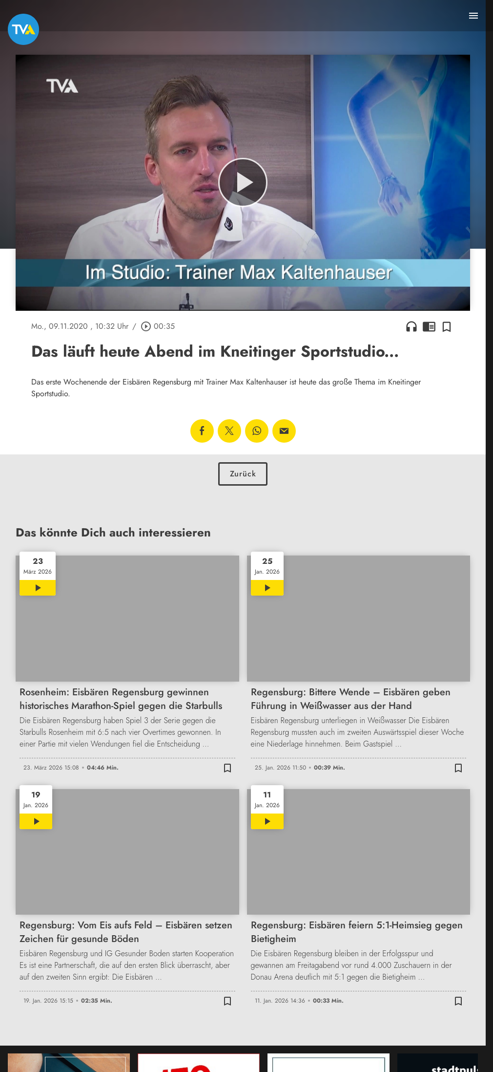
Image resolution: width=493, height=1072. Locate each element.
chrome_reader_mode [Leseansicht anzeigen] (429, 326)
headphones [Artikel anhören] (411, 326)
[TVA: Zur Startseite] (23, 29)
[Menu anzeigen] (473, 15)
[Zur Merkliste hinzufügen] (446, 326)
